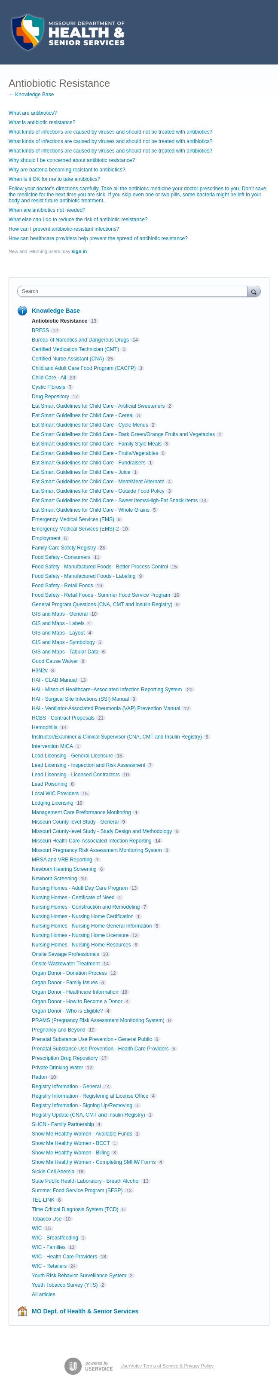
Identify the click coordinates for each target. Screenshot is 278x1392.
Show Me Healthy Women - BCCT (71, 1143)
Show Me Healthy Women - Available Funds (82, 1134)
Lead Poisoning (49, 784)
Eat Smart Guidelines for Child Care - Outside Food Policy (98, 491)
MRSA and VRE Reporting (62, 860)
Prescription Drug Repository (65, 1058)
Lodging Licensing (52, 803)
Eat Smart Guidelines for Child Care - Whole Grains (91, 510)
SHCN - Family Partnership (63, 1124)
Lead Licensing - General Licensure (72, 756)
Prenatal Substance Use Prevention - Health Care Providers (100, 1049)
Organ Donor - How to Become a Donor (77, 1001)
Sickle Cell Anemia (53, 1172)
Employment (46, 538)
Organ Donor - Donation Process (69, 973)
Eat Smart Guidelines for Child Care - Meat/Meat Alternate (98, 482)
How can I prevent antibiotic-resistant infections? (64, 229)
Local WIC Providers (55, 794)
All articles (43, 1294)
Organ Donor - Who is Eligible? (67, 1011)
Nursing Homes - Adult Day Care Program (80, 888)
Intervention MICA (52, 746)
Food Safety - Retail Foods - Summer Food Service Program (101, 595)
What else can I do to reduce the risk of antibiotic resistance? (78, 220)
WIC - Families (49, 1247)
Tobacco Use (46, 1219)
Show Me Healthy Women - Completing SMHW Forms (94, 1162)
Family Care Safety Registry (64, 548)
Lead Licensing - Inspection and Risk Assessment (88, 765)
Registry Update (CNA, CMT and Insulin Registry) (88, 1115)
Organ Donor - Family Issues (65, 983)
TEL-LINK (43, 1200)
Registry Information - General (66, 1087)
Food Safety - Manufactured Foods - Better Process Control (100, 567)
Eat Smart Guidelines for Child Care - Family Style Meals (97, 444)
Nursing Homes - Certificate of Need (73, 897)
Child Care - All (49, 378)
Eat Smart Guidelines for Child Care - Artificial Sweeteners (98, 406)
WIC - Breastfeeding (55, 1238)
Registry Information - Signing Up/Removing (82, 1105)
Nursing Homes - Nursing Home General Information (92, 926)
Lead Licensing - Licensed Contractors (76, 775)
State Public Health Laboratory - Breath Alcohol (86, 1181)
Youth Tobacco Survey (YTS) (65, 1285)
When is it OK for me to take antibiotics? (54, 179)
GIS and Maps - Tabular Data (65, 652)
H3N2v (40, 671)
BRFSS (40, 330)
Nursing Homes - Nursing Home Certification (83, 916)
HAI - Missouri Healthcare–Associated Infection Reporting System (107, 690)
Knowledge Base (56, 310)
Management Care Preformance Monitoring (81, 812)
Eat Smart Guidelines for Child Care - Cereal (83, 415)
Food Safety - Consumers (61, 557)
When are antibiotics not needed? (47, 210)
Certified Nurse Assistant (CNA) (68, 359)
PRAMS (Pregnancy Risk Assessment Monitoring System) (98, 1020)
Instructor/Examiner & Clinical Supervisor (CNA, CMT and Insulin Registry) (117, 737)
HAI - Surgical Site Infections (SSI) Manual (80, 699)
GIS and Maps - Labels (58, 623)
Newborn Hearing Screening (64, 869)
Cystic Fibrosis (48, 387)
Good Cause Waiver (55, 661)
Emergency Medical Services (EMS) (73, 519)
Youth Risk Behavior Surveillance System (79, 1276)
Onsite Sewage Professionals (65, 954)
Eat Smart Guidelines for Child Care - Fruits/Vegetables (95, 453)
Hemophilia (45, 727)
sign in (79, 251)
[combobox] (134, 291)
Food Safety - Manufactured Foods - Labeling (83, 576)
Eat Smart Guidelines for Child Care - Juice (81, 472)
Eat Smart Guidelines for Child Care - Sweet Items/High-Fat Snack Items (115, 501)
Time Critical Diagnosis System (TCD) (75, 1209)
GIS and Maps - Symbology (63, 642)
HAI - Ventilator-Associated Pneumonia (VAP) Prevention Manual (106, 708)
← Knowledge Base (31, 95)
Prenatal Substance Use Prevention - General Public (92, 1039)
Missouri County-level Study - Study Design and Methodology (102, 831)
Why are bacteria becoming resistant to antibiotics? (67, 170)
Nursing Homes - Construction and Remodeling (86, 907)
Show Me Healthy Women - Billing (71, 1153)
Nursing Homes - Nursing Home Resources (81, 945)
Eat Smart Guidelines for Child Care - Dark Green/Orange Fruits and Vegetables (123, 434)
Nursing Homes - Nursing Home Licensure (80, 935)
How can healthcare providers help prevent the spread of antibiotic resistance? (98, 238)
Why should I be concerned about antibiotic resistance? (72, 160)
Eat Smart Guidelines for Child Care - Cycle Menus (90, 425)
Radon (39, 1077)
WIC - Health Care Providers (64, 1257)
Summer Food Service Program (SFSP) (77, 1190)
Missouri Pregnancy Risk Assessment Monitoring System (97, 850)
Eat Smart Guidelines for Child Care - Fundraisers (89, 463)
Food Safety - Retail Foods (62, 586)
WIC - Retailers (49, 1266)
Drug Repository (50, 397)
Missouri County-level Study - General (75, 822)
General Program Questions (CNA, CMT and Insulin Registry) (102, 604)
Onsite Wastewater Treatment (66, 964)
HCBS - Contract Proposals (63, 718)
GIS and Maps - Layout (58, 633)
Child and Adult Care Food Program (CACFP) (84, 368)
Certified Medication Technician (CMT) (75, 349)
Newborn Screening (54, 879)
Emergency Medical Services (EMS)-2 (75, 529)
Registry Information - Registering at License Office (90, 1096)
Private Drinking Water (57, 1068)
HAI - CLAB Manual (54, 680)
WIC (37, 1228)
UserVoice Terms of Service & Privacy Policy (167, 1365)
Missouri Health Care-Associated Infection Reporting (92, 841)
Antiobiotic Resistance (59, 321)
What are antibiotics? (33, 113)
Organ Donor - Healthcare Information (75, 992)
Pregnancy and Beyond (59, 1030)
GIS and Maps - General (60, 614)
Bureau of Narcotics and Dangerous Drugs (80, 340)
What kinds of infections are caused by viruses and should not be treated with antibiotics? (110, 132)
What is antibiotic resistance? (42, 122)
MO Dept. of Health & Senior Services (85, 1311)
